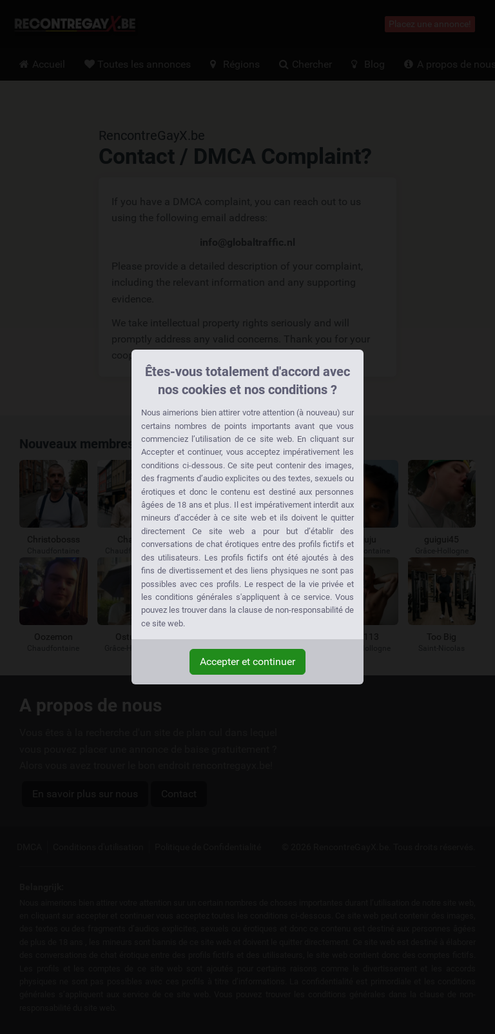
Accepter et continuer (247, 661)
